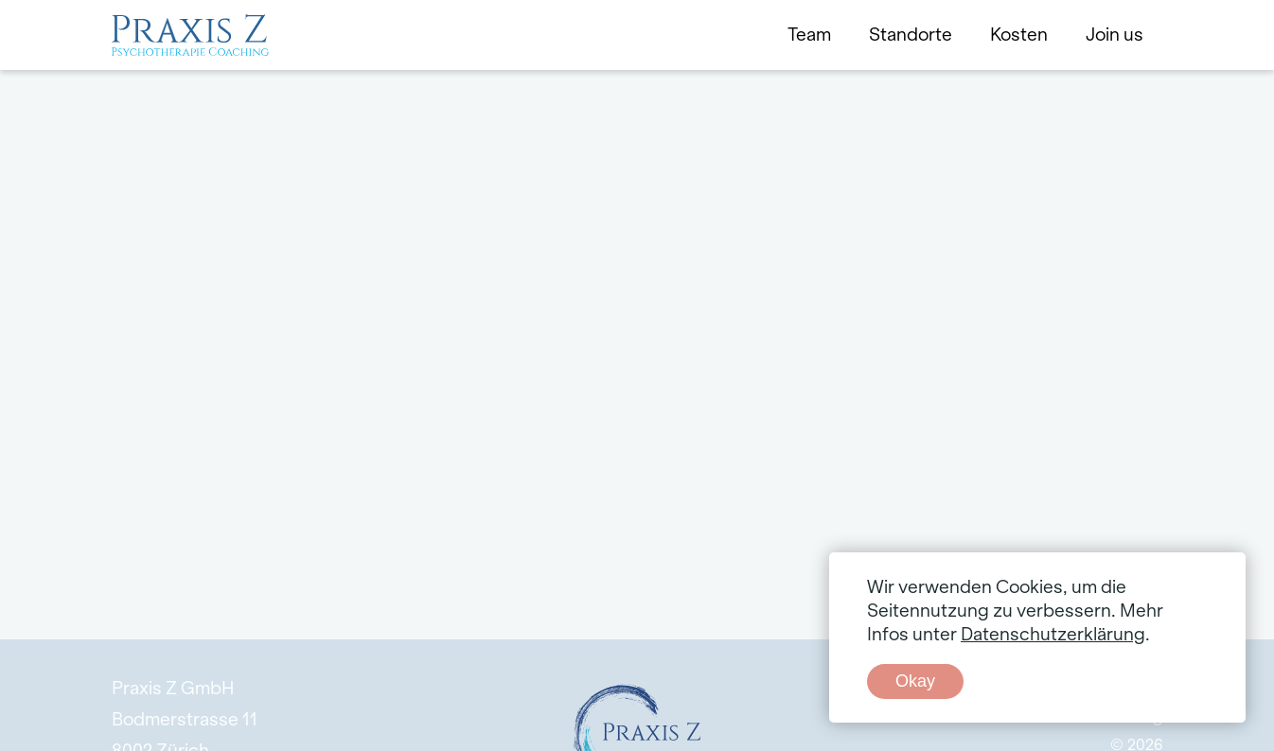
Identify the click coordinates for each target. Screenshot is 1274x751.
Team (809, 35)
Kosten (1019, 35)
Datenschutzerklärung (1053, 634)
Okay (915, 681)
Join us (1114, 35)
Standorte (910, 35)
